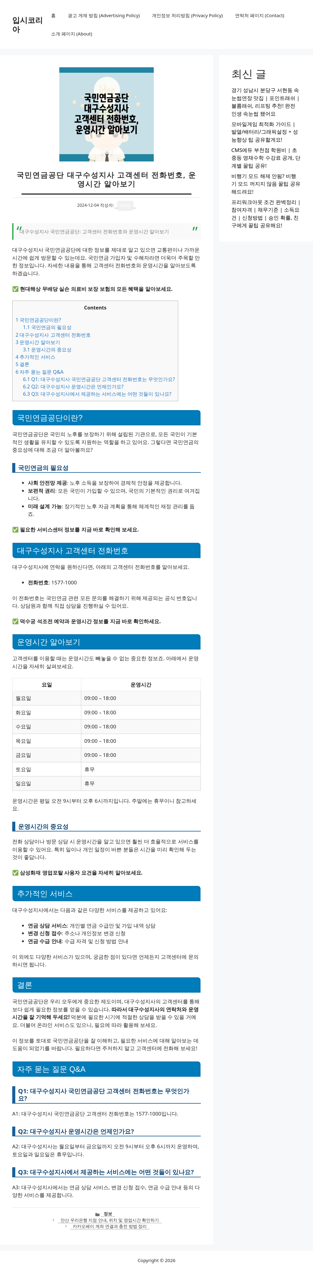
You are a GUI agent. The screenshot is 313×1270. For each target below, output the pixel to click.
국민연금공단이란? (38, 320)
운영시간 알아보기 (38, 342)
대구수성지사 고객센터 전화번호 (53, 334)
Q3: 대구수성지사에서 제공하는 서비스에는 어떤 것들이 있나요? (97, 394)
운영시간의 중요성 (47, 349)
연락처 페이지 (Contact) (259, 15)
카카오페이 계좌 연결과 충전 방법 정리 (110, 1226)
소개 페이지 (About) (71, 34)
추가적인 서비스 (35, 357)
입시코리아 (27, 24)
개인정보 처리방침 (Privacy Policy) (187, 15)
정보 (108, 1213)
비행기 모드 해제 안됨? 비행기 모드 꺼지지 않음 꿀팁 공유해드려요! (265, 183)
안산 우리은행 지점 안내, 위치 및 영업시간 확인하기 (110, 1220)
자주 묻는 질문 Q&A (40, 371)
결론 (22, 364)
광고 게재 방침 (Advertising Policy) (104, 15)
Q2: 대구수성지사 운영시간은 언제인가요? (73, 386)
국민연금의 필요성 (47, 327)
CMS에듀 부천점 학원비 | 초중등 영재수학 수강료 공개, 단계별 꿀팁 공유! (265, 157)
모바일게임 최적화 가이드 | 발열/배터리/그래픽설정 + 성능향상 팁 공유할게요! (264, 131)
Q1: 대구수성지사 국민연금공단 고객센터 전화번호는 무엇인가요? (99, 379)
